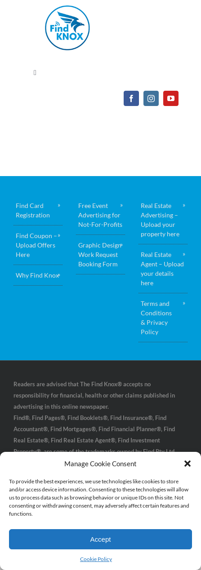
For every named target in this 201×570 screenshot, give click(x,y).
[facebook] (131, 98)
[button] (187, 463)
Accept (100, 539)
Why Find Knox (37, 275)
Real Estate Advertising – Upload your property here (160, 220)
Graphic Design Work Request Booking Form (99, 254)
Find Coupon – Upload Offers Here (36, 245)
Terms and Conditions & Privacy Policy (156, 318)
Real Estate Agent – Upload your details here (162, 269)
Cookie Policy (96, 559)
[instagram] (151, 98)
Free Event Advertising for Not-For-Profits (100, 215)
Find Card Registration (33, 210)
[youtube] (171, 98)
